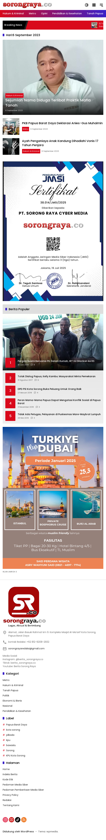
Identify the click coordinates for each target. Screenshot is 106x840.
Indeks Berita (10, 774)
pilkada (10, 735)
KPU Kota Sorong (15, 755)
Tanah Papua (10, 690)
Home (6, 769)
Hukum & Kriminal (14, 95)
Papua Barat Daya (16, 724)
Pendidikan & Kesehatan (17, 711)
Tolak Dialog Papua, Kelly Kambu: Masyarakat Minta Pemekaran (56, 376)
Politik (6, 695)
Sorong (10, 750)
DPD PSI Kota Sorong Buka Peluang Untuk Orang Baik (49, 389)
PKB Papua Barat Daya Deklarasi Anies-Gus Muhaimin (62, 123)
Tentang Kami (11, 805)
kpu (8, 740)
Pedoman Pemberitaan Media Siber (23, 789)
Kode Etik (8, 779)
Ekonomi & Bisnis (12, 700)
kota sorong (13, 729)
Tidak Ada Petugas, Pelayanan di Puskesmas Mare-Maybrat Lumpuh (59, 414)
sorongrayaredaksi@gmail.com (26, 648)
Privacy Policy (10, 795)
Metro (25, 129)
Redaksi (7, 800)
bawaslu (11, 745)
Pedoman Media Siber (15, 784)
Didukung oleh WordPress (18, 831)
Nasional (7, 706)
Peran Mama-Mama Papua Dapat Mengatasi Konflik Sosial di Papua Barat (59, 402)
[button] (87, 5)
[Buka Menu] (94, 5)
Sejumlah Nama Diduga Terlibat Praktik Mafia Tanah (48, 103)
